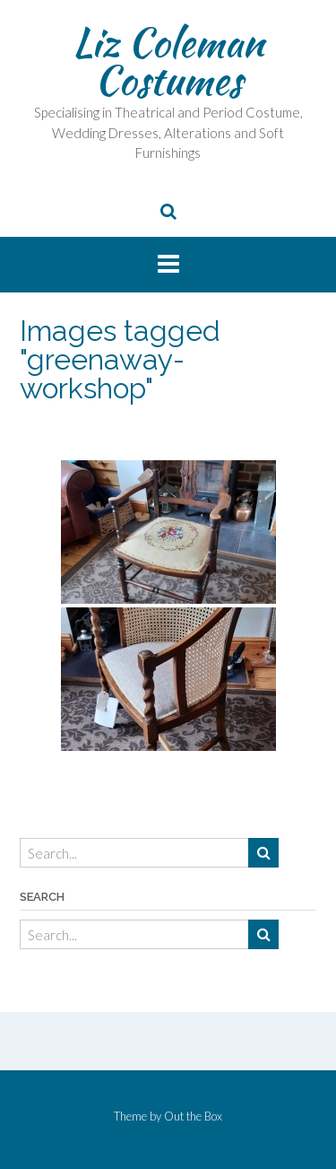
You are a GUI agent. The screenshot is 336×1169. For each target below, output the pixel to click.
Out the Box (193, 1116)
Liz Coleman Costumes (168, 61)
